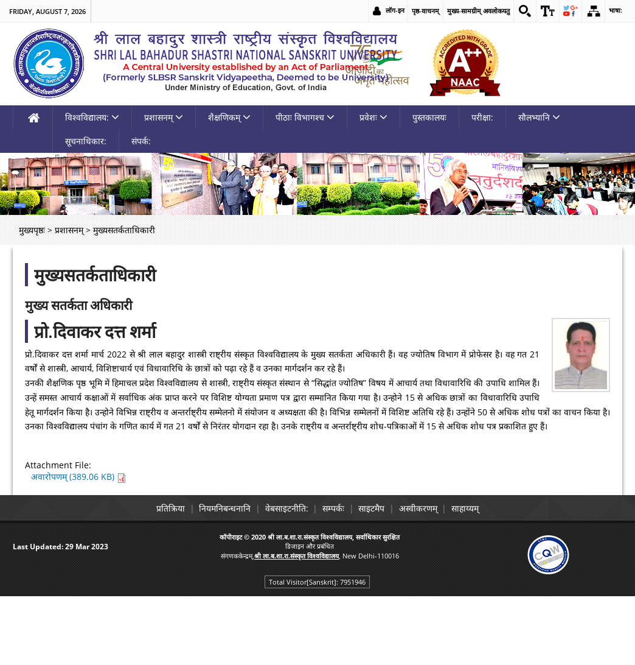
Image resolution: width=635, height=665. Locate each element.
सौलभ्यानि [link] (539, 187)
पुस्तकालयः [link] (429, 187)
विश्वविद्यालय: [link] (92, 187)
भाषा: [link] (615, 10)
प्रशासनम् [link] (163, 187)
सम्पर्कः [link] (333, 578)
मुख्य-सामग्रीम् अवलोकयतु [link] (474, 10)
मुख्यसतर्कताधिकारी (95, 344)
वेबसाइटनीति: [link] (281, 578)
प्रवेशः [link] (373, 187)
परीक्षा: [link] (482, 187)
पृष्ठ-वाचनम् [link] (421, 10)
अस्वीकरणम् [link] (428, 578)
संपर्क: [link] (141, 211)
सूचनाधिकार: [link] (85, 211)
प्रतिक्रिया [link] (155, 578)
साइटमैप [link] (377, 578)
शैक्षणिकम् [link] (229, 187)
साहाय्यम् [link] (480, 578)
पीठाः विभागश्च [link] (305, 187)
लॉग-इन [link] (390, 10)
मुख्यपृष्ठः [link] (32, 300)
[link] (521, 11)
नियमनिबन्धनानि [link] (214, 578)
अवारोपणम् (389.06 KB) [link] (79, 546)
